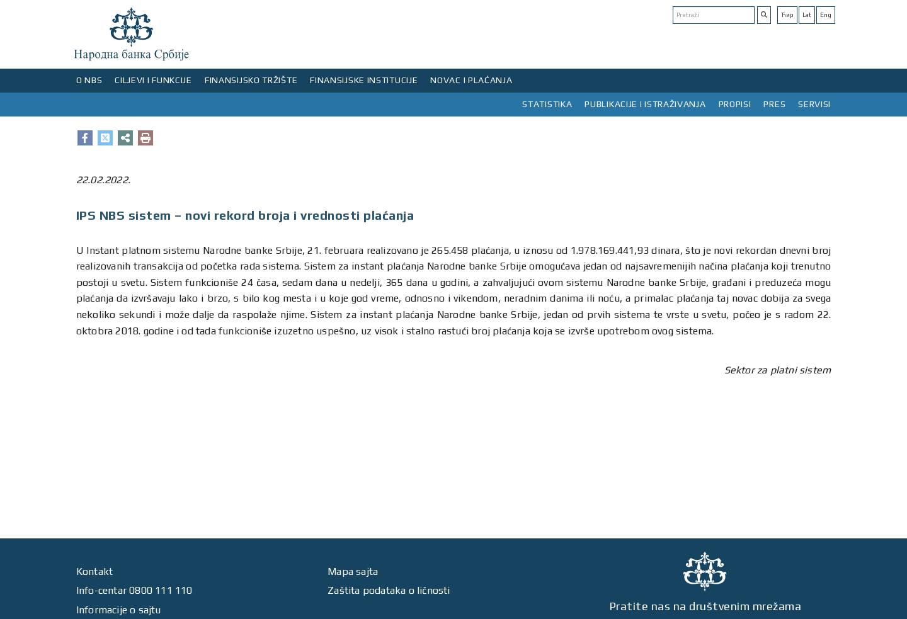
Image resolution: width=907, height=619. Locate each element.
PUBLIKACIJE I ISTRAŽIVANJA (645, 104)
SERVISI (814, 104)
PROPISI (735, 104)
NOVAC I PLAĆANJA (471, 80)
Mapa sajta (353, 571)
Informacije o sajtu (118, 610)
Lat (806, 14)
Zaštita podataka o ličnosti (389, 590)
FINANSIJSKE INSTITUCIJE (364, 80)
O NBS (89, 80)
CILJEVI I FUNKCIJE (153, 80)
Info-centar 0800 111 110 (134, 590)
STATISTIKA (547, 104)
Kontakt (94, 571)
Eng (825, 14)
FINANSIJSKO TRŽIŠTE (251, 80)
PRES (774, 104)
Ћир (787, 14)
